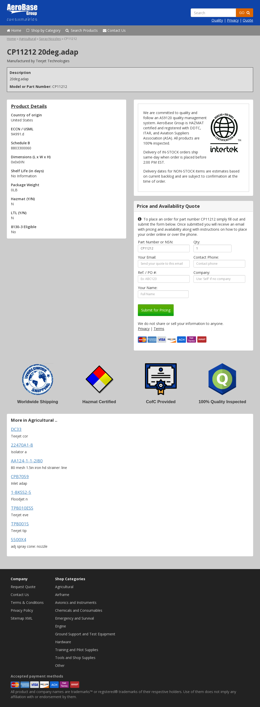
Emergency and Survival (74, 618)
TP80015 (20, 524)
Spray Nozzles (50, 39)
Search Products (82, 30)
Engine (60, 626)
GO (244, 12)
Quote (248, 20)
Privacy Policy (22, 610)
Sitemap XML (21, 618)
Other (59, 665)
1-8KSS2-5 (21, 492)
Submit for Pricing (155, 310)
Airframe (62, 594)
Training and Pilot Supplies (76, 649)
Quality (217, 20)
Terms (159, 328)
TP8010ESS (22, 508)
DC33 (16, 429)
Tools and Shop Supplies (75, 657)
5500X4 (18, 539)
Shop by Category (43, 30)
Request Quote (23, 586)
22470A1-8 (22, 445)
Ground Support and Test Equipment (85, 634)
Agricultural (27, 39)
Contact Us (114, 30)
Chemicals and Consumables (78, 610)
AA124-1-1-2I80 (27, 461)
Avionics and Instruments (75, 602)
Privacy (233, 20)
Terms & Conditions (27, 602)
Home (14, 30)
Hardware (63, 641)
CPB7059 (20, 476)
